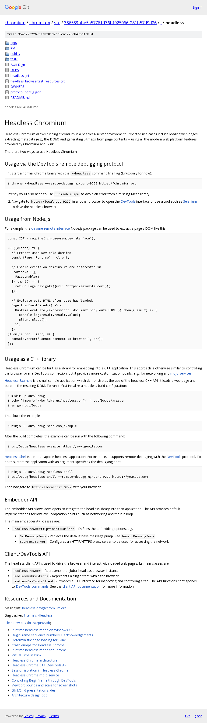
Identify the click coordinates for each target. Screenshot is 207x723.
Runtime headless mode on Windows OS (42, 630)
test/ (14, 59)
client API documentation (82, 586)
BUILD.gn (18, 64)
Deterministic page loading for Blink (39, 640)
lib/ (13, 48)
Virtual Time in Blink (26, 655)
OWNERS (18, 86)
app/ (14, 43)
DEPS (15, 70)
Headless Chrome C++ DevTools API (39, 665)
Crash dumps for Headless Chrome (38, 645)
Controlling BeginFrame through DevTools (44, 680)
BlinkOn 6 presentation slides (34, 690)
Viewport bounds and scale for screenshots (44, 685)
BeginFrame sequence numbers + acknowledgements (52, 635)
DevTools (128, 201)
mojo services (181, 373)
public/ (15, 53)
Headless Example (18, 380)
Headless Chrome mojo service (35, 675)
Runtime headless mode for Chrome (39, 650)
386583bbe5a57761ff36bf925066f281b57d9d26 (110, 22)
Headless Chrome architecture (34, 660)
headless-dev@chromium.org (44, 608)
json (198, 716)
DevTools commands (32, 586)
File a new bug (15, 623)
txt (187, 716)
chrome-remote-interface (50, 228)
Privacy (40, 716)
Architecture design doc (29, 695)
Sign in (197, 7)
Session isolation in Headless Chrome (40, 670)
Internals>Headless (38, 615)
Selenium (190, 201)
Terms (54, 716)
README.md (20, 97)
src (57, 22)
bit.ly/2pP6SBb (39, 623)
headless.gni (20, 75)
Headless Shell (15, 456)
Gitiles (28, 716)
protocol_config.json (26, 92)
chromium (15, 22)
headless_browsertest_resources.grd (38, 81)
